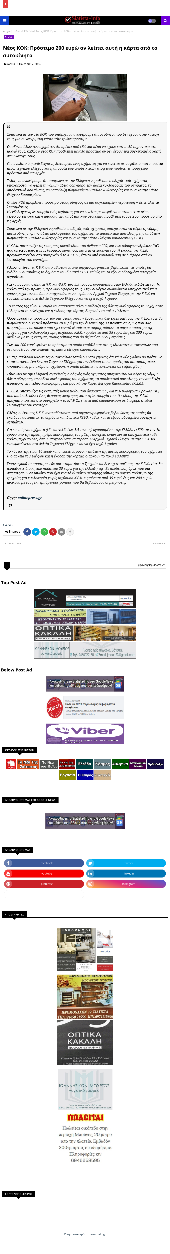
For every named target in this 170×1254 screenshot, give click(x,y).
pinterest (47, 884)
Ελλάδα (29, 31)
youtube (46, 873)
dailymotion (44, 894)
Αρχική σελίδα (12, 31)
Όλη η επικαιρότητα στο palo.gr (85, 1234)
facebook (47, 863)
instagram (128, 884)
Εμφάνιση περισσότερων (151, 565)
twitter (128, 863)
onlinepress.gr (30, 497)
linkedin (129, 873)
